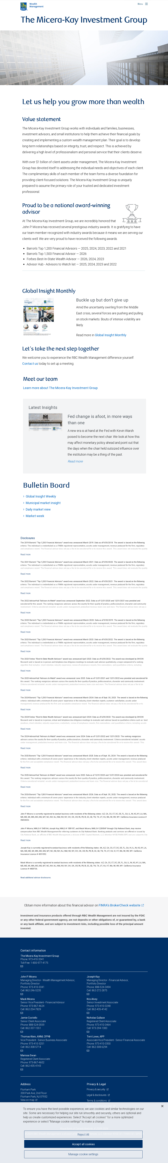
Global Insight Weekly (41, 496)
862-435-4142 (99, 1009)
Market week (35, 516)
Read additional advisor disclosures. (35, 877)
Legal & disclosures (97, 1095)
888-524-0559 (36, 1024)
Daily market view (38, 509)
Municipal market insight (43, 503)
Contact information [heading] (33, 950)
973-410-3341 (36, 987)
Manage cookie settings (83, 1154)
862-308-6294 (99, 1047)
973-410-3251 (36, 1043)
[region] (84, 1132)
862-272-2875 (99, 990)
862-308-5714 (33, 1047)
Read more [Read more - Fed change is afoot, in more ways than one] (75, 461)
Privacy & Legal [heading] (96, 1084)
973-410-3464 (103, 1024)
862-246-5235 (33, 990)
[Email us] (22, 966)
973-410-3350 (103, 1043)
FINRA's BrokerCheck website (119, 905)
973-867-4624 (36, 1005)
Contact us (30, 364)
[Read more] (25, 554)
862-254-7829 (33, 1009)
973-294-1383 (99, 1028)
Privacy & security (96, 1089)
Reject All (83, 1134)
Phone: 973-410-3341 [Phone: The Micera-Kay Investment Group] (32, 959)
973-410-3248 (103, 1005)
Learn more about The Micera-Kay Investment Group (60, 388)
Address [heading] (25, 1084)
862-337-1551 (33, 1028)
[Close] (162, 1106)
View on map (27, 1100)
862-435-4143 (33, 1065)
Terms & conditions (97, 1100)
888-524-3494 (103, 987)
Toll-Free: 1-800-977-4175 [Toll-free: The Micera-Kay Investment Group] (34, 962)
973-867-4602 (36, 1062)
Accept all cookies (83, 1143)
